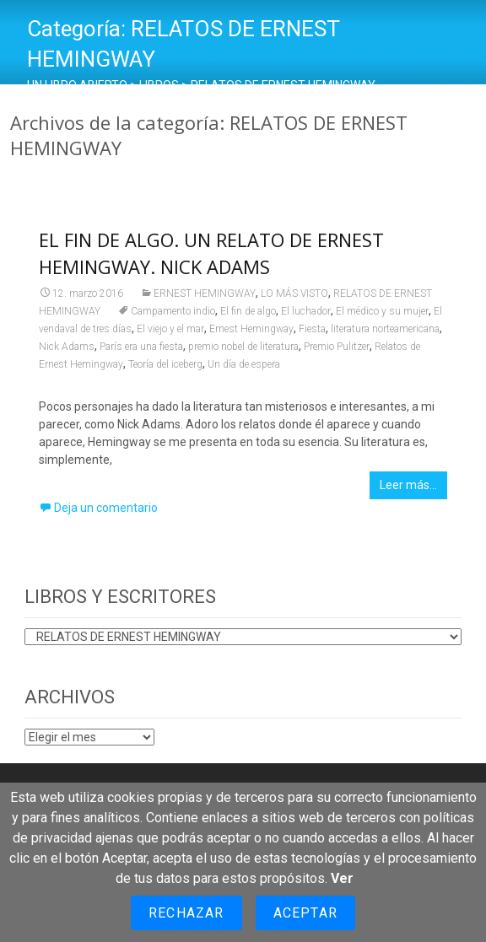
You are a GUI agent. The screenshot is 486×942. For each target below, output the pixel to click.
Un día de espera (244, 364)
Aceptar (305, 913)
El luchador (306, 311)
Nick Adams (66, 347)
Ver (342, 878)
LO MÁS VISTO (294, 293)
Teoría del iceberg (165, 364)
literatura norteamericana (385, 329)
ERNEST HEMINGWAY (205, 293)
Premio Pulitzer (337, 347)
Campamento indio (173, 311)
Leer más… (408, 485)
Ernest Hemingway (251, 329)
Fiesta (312, 329)
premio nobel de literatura (243, 347)
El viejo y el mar (170, 329)
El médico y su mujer (382, 311)
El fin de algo (248, 311)
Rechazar (186, 913)
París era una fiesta (141, 347)
